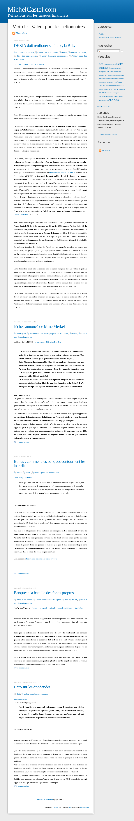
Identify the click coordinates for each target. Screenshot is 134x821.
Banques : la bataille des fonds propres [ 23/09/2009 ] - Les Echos (57, 608)
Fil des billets (21, 33)
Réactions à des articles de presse (110, 37)
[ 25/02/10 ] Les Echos (23, 477)
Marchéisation (112, 75)
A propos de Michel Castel (108, 134)
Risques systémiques (115, 82)
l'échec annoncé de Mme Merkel (39, 326)
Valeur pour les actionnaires (47, 472)
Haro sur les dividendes (32, 687)
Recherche (104, 45)
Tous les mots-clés (103, 107)
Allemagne (21, 333)
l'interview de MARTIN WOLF (62, 173)
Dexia (64, 52)
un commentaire (22, 668)
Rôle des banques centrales (109, 86)
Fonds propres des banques (48, 600)
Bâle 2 (28, 472)
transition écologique (112, 93)
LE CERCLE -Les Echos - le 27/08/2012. (30, 64)
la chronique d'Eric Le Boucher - (49, 342)
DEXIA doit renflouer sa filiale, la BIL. (44, 45)
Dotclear (55, 807)
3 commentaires (22, 574)
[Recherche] (108, 50)
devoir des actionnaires (48, 52)
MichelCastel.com (32, 9)
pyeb (70, 807)
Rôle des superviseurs (26, 56)
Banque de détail (24, 600)
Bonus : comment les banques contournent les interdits (49, 463)
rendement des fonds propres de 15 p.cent (49, 333)
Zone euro (113, 99)
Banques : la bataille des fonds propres (44, 592)
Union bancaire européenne (55, 56)
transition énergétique (106, 96)
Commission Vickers (25, 52)
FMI (108, 71)
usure (74, 333)
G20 (18, 694)
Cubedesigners (84, 807)
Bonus (19, 472)
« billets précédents (45, 799)
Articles (101, 34)
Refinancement (113, 78)
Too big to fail (71, 600)
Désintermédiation (110, 64)
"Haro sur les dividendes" (20, 699)
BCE (101, 64)
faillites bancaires (78, 52)
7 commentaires (22, 442)
